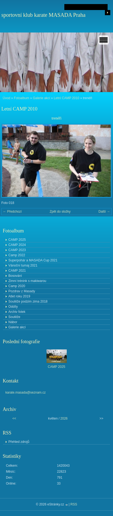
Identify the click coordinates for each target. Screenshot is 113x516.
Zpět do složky (60, 211)
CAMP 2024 (17, 245)
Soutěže (14, 317)
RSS (74, 504)
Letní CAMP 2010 (66, 98)
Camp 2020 (16, 286)
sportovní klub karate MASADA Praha (43, 15)
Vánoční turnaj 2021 (22, 265)
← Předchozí (12, 211)
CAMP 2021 (17, 270)
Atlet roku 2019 (19, 296)
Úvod (6, 98)
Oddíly (13, 307)
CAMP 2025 (17, 240)
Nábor (12, 322)
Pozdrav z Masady (21, 291)
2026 (64, 418)
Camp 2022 (16, 255)
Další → (104, 211)
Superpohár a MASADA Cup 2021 (32, 260)
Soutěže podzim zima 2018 (28, 301)
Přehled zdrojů (18, 442)
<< (14, 418)
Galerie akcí (41, 98)
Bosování (15, 276)
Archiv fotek (16, 312)
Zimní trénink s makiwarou (27, 281)
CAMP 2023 (17, 250)
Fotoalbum (21, 98)
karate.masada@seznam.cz (25, 392)
